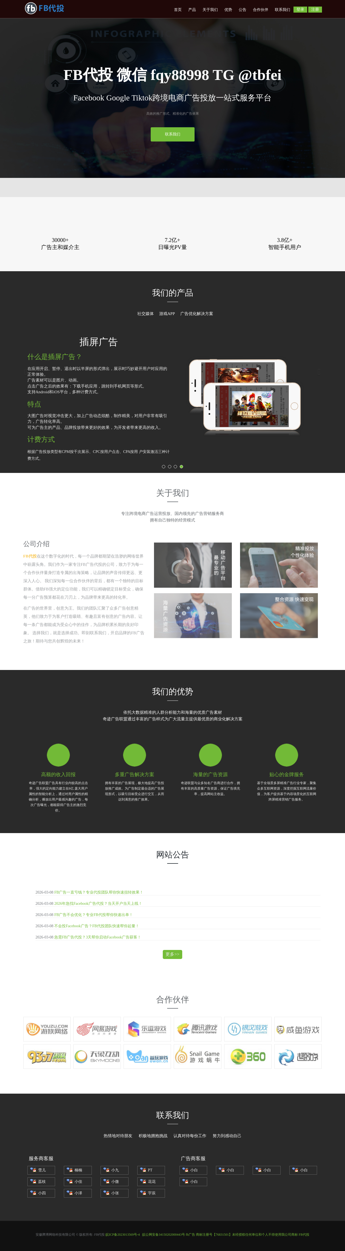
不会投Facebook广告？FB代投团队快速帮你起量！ (96, 926)
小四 (38, 1193)
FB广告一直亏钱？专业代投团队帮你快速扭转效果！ (98, 892)
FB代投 (304, 1234)
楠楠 (74, 1170)
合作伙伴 (260, 10)
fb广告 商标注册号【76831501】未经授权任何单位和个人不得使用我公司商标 (242, 1234)
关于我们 (210, 10)
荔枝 (38, 1182)
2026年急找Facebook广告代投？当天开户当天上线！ (98, 904)
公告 (242, 10)
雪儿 (38, 1170)
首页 (178, 10)
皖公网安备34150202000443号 (163, 1234)
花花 (148, 1182)
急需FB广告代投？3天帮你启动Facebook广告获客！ (97, 937)
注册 (315, 9)
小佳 (74, 1182)
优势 (228, 10)
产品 (192, 10)
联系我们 (282, 10)
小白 (190, 1170)
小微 (111, 1182)
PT (146, 1170)
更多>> (172, 954)
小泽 (74, 1193)
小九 (111, 1170)
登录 (300, 9)
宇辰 (148, 1193)
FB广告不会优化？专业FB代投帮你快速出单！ (93, 915)
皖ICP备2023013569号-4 (123, 1234)
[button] (26, 372)
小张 (111, 1193)
